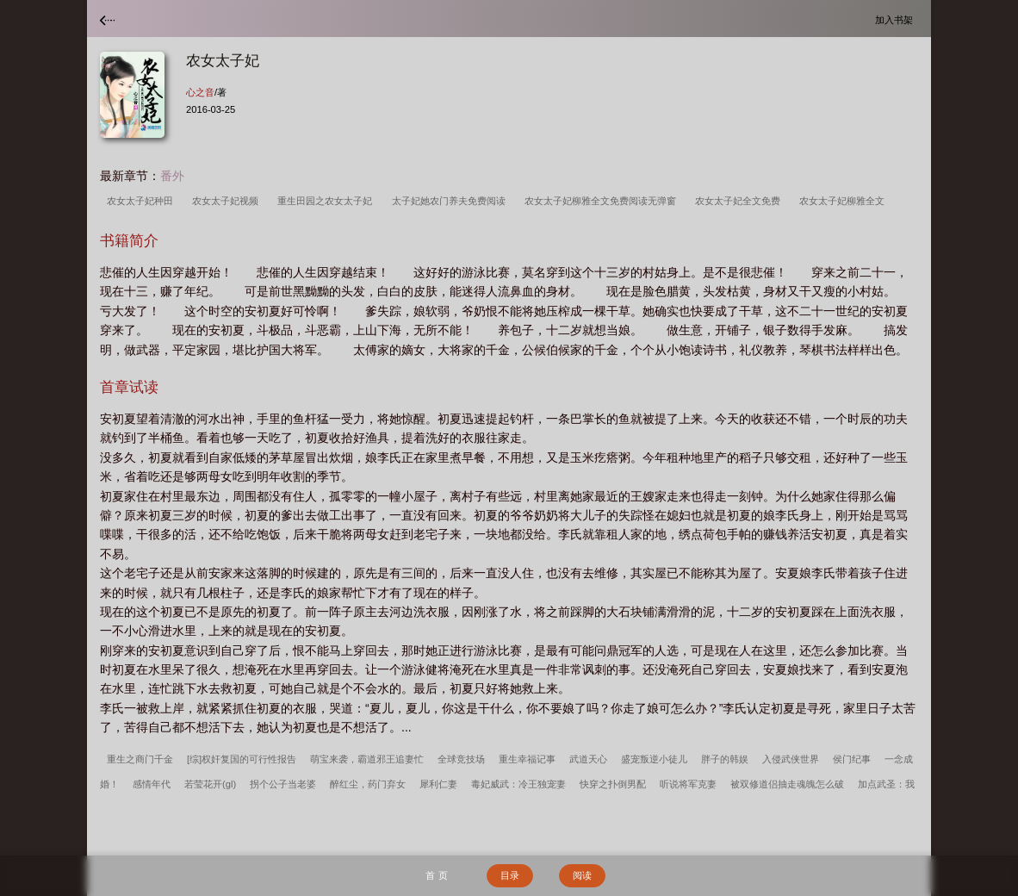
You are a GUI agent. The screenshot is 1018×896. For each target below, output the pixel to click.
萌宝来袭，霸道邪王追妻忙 (367, 759)
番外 (172, 176)
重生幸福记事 (527, 759)
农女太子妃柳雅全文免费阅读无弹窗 (603, 201)
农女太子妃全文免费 (740, 201)
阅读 (582, 875)
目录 (509, 875)
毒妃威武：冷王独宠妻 (518, 784)
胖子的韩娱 (724, 759)
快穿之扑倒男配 (613, 784)
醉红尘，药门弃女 (368, 784)
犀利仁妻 (438, 784)
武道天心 (588, 759)
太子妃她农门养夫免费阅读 (451, 201)
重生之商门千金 (140, 759)
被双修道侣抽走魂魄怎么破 (787, 784)
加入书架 (896, 19)
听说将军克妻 (688, 784)
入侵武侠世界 (790, 759)
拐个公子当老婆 (283, 784)
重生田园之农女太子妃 (327, 201)
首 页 (436, 875)
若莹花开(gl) (210, 784)
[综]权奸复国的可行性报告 (241, 759)
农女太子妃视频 (228, 201)
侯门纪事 (852, 759)
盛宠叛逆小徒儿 (654, 759)
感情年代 (152, 784)
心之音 (200, 92)
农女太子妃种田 (142, 201)
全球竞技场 (461, 759)
